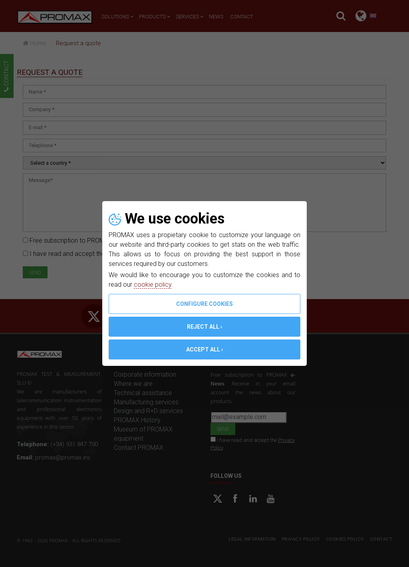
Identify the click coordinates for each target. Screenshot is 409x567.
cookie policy (152, 284)
